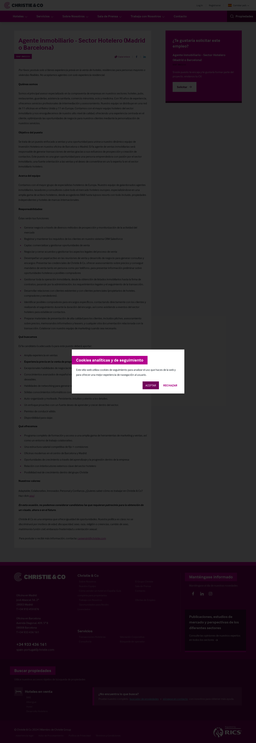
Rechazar (170, 385)
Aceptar (150, 385)
